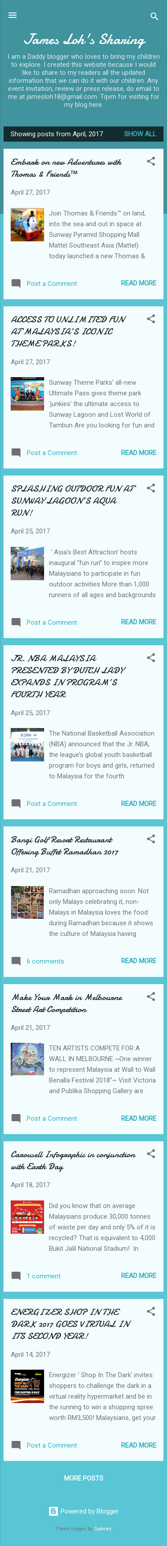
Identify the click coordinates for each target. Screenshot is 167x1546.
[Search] (154, 18)
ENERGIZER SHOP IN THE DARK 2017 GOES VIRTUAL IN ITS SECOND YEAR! (70, 1324)
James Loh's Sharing (83, 39)
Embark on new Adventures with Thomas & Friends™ (66, 168)
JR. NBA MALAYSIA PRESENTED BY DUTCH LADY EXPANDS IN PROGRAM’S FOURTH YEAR (67, 676)
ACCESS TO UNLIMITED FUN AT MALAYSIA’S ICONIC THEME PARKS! (67, 331)
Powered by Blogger (83, 1511)
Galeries (103, 1529)
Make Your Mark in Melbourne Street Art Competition (66, 1003)
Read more (138, 283)
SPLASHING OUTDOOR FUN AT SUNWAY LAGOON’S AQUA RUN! (72, 501)
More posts (83, 1478)
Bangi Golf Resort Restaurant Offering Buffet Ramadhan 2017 (64, 846)
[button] (151, 163)
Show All (140, 134)
